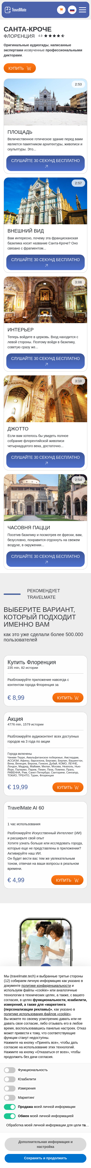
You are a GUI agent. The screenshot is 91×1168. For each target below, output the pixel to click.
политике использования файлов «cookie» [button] (37, 1014)
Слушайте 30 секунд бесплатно (45, 164)
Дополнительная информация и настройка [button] (45, 1144)
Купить (19, 68)
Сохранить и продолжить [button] (45, 1158)
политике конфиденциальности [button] (46, 986)
